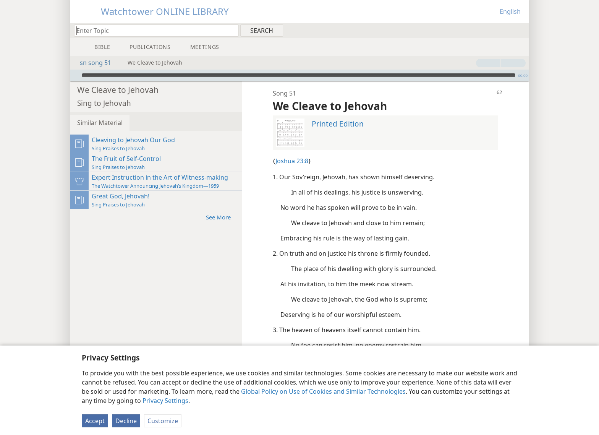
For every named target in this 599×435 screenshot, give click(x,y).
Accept (95, 421)
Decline (126, 421)
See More (222, 205)
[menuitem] (520, 30)
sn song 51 (91, 62)
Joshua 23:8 (291, 149)
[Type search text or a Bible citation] (152, 30)
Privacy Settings (165, 400)
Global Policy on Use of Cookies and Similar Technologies (323, 391)
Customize (162, 421)
